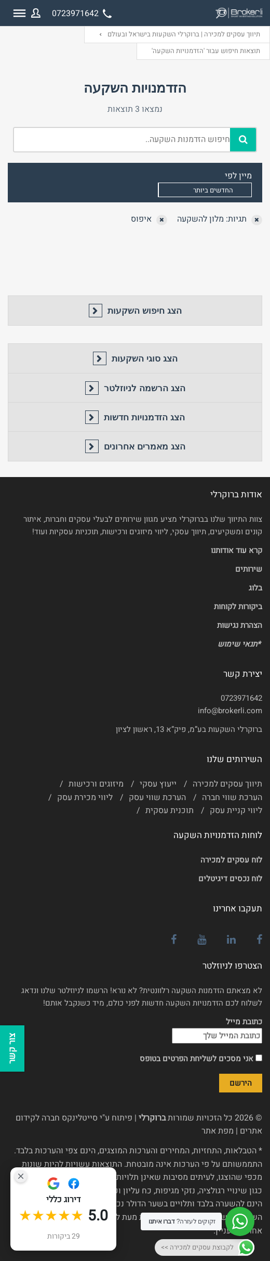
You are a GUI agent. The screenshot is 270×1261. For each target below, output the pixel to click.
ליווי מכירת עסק (85, 797)
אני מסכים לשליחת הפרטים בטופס (201, 1058)
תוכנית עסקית (169, 810)
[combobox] (205, 190)
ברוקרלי (152, 1118)
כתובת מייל (217, 1030)
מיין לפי (238, 176)
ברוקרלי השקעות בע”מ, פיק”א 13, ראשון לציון (189, 729)
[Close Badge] (21, 1176)
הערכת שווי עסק (157, 797)
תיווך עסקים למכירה (227, 784)
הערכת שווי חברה (232, 797)
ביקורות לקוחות (238, 606)
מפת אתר (217, 1131)
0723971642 (241, 698)
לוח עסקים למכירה (231, 860)
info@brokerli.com (230, 710)
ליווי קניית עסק (236, 810)
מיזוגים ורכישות (96, 784)
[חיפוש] (243, 139)
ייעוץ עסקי (158, 784)
